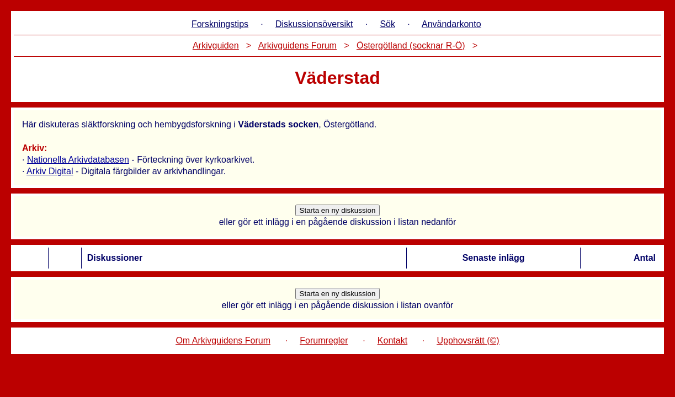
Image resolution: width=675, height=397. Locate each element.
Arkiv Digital (49, 171)
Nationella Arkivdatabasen (78, 159)
